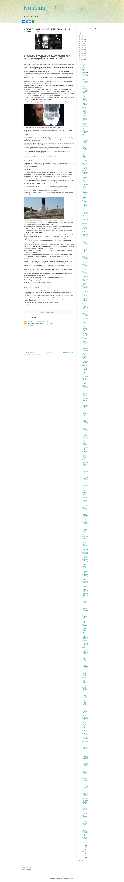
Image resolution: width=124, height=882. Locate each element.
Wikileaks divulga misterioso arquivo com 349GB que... (85, 569)
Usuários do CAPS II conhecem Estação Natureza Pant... (85, 516)
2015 (82, 55)
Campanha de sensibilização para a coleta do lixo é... (85, 720)
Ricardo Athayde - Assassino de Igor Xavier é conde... (85, 235)
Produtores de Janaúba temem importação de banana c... (85, 736)
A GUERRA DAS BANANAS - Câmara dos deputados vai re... (85, 149)
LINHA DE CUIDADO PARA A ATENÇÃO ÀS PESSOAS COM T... (85, 593)
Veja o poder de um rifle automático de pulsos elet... (85, 833)
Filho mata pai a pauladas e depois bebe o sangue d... (85, 406)
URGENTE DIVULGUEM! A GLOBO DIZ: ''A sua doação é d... (85, 341)
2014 (82, 57)
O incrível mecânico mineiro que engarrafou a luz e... (85, 705)
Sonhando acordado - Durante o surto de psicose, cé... (85, 772)
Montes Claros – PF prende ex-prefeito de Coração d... (85, 218)
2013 (82, 59)
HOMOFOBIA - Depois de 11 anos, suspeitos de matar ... (85, 555)
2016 (82, 53)
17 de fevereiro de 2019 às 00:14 (40, 321)
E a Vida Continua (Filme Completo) (85, 374)
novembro (84, 64)
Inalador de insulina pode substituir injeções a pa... (85, 323)
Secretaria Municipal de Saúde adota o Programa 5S (84, 158)
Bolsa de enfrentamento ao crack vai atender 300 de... (85, 487)
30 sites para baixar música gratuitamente (85, 826)
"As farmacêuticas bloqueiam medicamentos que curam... (85, 350)
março (83, 853)
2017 (82, 51)
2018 (82, 49)
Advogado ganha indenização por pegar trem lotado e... (85, 667)
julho (83, 845)
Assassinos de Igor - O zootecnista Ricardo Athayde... (85, 282)
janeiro (83, 857)
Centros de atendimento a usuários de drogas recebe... (85, 471)
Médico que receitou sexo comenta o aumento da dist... (85, 610)
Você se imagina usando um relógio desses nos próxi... (85, 794)
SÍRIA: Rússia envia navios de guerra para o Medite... (85, 166)
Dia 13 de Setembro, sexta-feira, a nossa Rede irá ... (85, 388)
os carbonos (84, 88)
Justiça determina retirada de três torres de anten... (85, 211)
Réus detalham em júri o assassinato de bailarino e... (85, 274)
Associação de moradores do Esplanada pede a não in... (85, 437)
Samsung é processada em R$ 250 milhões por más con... (85, 786)
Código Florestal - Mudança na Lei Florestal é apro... (85, 203)
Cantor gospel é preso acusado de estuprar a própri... (85, 562)
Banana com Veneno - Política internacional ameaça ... (85, 495)
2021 (82, 43)
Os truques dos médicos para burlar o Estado (85, 503)
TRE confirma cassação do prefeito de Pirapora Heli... (85, 84)
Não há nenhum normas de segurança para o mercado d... (85, 298)
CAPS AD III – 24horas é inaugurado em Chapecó (85, 524)
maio (83, 849)
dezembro (84, 61)
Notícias (34, 8)
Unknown (30, 321)
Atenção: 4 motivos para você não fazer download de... (84, 697)
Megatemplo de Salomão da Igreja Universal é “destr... (85, 747)
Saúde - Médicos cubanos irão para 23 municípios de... (85, 259)
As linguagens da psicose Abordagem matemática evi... (85, 757)
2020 (82, 45)
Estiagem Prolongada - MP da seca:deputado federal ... (85, 479)
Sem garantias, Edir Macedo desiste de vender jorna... (85, 619)
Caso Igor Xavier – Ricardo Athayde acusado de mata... (85, 243)
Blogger (72, 878)
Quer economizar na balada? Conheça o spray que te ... (85, 602)
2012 (82, 860)
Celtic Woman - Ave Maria (85, 742)
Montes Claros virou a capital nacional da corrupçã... (85, 421)
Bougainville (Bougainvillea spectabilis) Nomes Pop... (85, 840)
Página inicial (49, 352)
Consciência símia (84, 752)
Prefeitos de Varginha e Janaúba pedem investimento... (85, 251)
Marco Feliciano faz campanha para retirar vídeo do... (85, 547)
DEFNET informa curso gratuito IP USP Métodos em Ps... (85, 681)
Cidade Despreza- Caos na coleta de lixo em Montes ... (85, 627)
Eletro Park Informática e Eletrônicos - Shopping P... (85, 289)
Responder (30, 325)
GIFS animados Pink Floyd (85, 136)
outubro (84, 67)
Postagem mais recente (29, 352)
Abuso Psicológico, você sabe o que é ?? (85, 509)
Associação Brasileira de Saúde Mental (84, 673)
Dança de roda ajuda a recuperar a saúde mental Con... (85, 539)
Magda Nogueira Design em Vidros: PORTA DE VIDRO (85, 635)
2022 (82, 41)
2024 (82, 37)
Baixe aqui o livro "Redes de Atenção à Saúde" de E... (85, 381)
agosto (83, 72)
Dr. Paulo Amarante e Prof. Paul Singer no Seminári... (85, 690)
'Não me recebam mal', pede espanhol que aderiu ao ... (85, 367)
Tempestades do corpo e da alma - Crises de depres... (85, 764)
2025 (82, 35)
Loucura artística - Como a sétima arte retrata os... (85, 779)
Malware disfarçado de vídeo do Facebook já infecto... (85, 141)
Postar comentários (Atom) (34, 354)
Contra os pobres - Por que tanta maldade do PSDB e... (85, 359)
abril (83, 851)
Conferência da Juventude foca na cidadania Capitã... (85, 454)
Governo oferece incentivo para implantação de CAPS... (85, 446)
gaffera (61, 878)
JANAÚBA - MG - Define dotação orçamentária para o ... (85, 429)
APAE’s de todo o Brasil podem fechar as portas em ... (84, 728)
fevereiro (84, 855)
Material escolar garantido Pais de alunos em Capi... (85, 712)
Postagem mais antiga (68, 352)
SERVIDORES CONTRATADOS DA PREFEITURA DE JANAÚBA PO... (85, 802)
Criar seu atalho (25, 872)
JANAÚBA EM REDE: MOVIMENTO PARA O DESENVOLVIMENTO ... (85, 102)
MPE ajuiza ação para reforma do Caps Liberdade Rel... (85, 531)
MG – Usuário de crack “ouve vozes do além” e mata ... (85, 93)
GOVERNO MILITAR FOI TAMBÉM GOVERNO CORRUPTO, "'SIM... (85, 332)
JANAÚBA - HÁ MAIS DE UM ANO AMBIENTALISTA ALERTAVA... (85, 112)
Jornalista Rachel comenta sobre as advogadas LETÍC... (85, 650)
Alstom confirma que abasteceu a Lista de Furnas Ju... (85, 818)
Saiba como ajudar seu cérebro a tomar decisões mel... (85, 659)
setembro (84, 69)
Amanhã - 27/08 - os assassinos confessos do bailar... (85, 316)
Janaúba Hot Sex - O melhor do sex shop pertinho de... (84, 226)
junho (83, 847)
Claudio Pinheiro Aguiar (27, 869)
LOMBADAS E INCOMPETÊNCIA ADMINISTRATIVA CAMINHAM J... (85, 307)
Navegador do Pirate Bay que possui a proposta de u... (85, 643)
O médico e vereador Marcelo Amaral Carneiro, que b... (84, 121)
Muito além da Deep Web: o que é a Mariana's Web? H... (85, 811)
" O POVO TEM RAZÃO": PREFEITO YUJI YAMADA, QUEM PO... (85, 185)
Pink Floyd (84, 170)
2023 (82, 39)
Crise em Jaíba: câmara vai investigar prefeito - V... (85, 414)
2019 (82, 47)
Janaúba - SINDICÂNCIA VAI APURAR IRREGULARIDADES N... (85, 195)
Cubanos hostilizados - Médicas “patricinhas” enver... (85, 267)
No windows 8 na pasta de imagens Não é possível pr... (85, 584)
